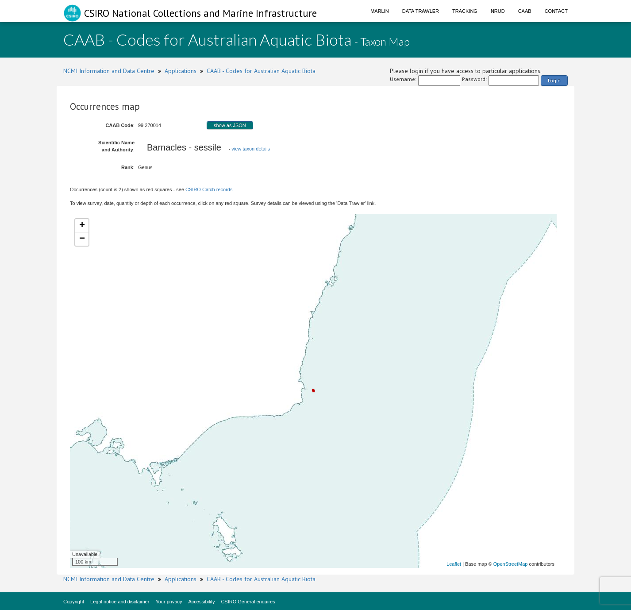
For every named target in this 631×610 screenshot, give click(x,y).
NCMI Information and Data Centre (108, 71)
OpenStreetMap (510, 564)
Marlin (379, 11)
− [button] (82, 239)
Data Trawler (420, 11)
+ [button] (82, 225)
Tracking (464, 11)
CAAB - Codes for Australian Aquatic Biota (261, 71)
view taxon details (250, 148)
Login (554, 80)
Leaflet (453, 564)
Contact (556, 11)
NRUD (498, 11)
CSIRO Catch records (208, 189)
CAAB (524, 11)
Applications (180, 71)
